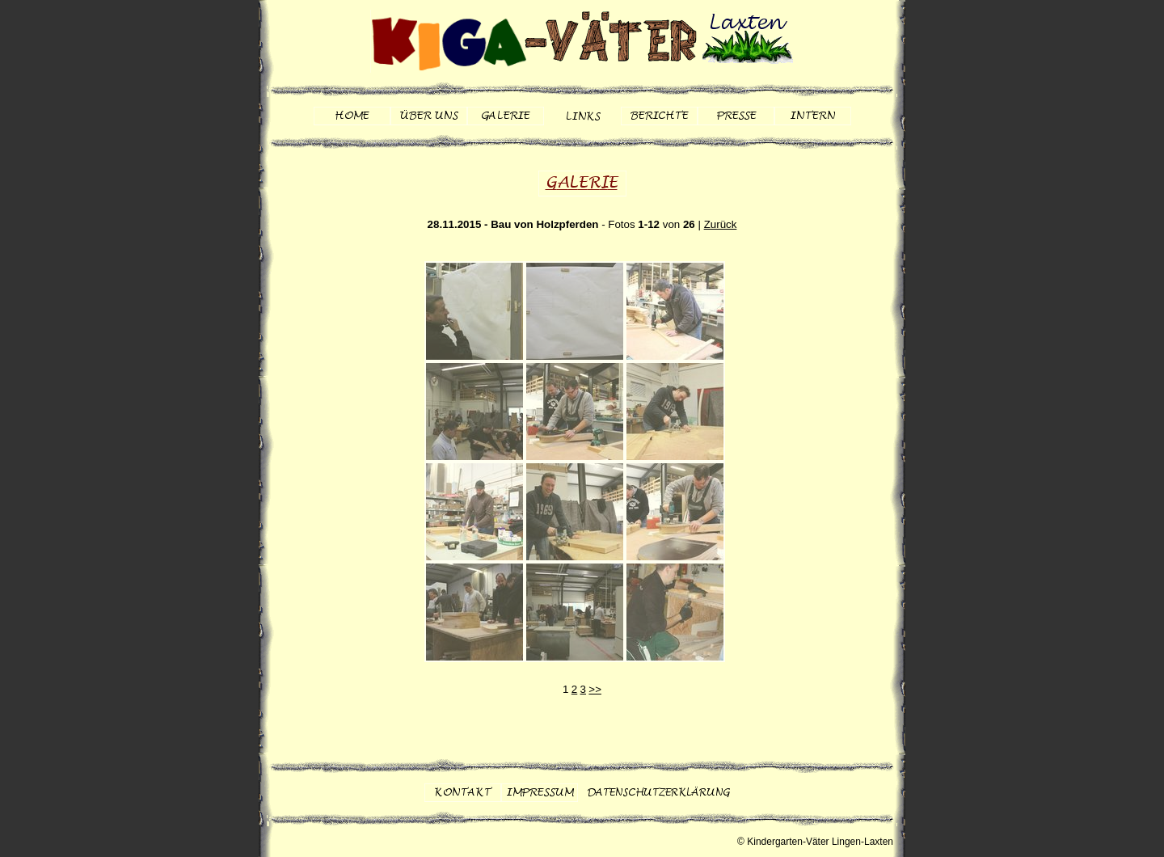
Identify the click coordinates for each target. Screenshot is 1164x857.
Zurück (720, 224)
